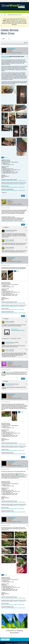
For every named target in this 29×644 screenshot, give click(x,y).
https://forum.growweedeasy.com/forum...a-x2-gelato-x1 (12, 183)
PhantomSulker (11, 48)
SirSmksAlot (8, 230)
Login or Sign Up (24, 1)
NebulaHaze (20, 474)
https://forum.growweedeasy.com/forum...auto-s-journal (12, 187)
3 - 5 (25, 227)
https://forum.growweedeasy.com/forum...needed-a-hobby (13, 180)
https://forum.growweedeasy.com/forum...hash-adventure (13, 221)
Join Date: (9, 52)
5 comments (5, 227)
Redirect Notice (14, 329)
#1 (27, 56)
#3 (27, 265)
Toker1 (9, 200)
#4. (26, 384)
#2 (27, 208)
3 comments (5, 318)
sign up (18, 20)
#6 (27, 469)
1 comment (5, 381)
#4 (27, 369)
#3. (26, 321)
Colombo (9, 362)
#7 (27, 525)
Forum (5, 14)
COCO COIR (5, 56)
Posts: (18, 52)
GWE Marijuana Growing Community (14, 14)
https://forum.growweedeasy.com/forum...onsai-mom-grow (13, 190)
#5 (27, 401)
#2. (26, 230)
